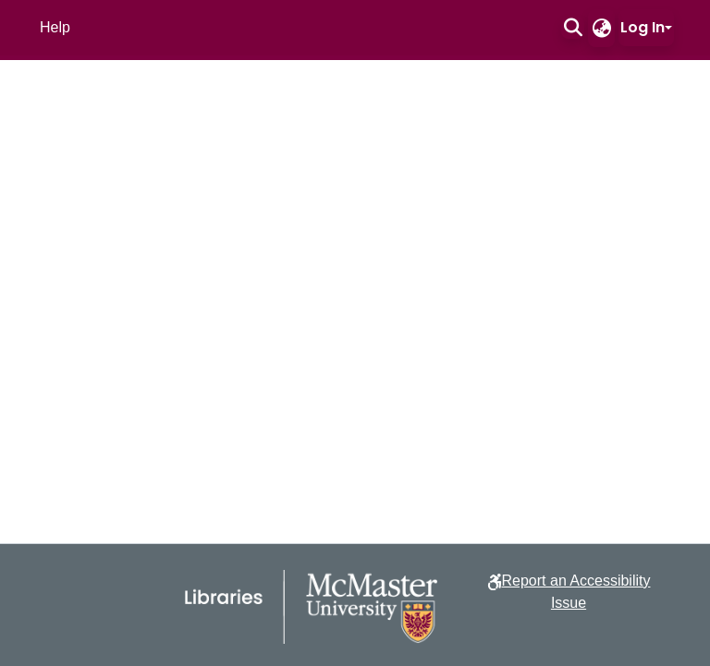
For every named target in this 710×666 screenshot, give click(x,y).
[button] (572, 28)
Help (55, 27)
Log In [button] (642, 27)
